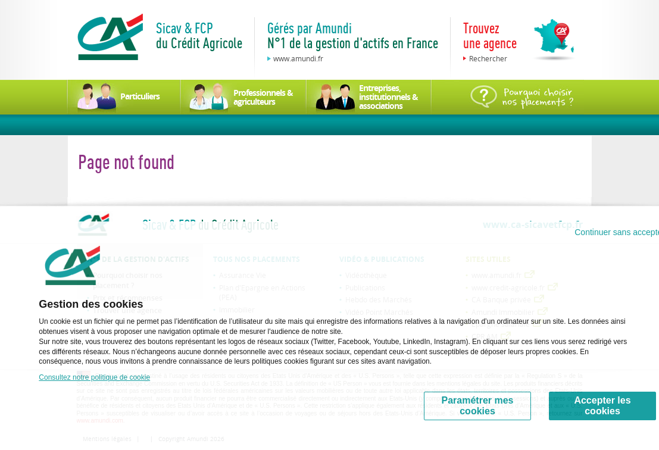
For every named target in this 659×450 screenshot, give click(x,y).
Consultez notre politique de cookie (94, 377)
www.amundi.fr (298, 58)
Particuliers (140, 96)
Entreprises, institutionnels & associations (388, 96)
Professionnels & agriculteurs (263, 97)
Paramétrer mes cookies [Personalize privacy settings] (478, 405)
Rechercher (488, 58)
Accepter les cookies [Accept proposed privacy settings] (602, 405)
